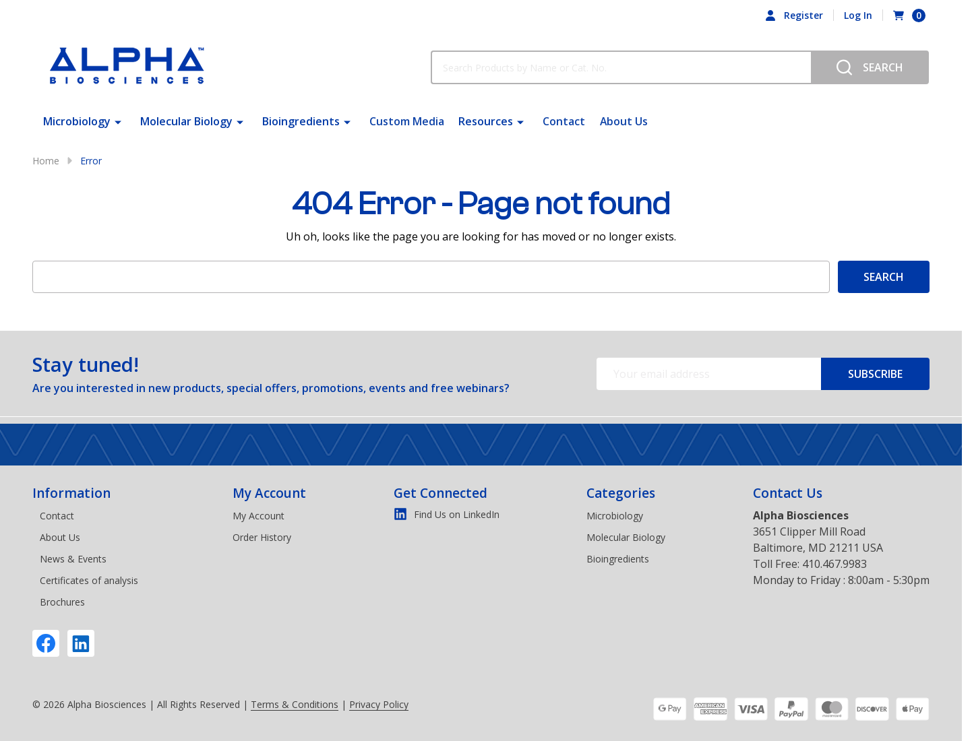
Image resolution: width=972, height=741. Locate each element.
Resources (485, 121)
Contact (563, 121)
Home (45, 160)
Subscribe (875, 373)
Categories (620, 493)
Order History (262, 537)
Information (71, 493)
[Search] (870, 67)
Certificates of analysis (89, 580)
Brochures (62, 601)
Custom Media (406, 121)
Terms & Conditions (294, 704)
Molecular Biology (186, 121)
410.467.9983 (834, 563)
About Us (622, 121)
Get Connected (440, 493)
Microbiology (77, 121)
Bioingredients (301, 121)
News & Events (73, 558)
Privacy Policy (378, 704)
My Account (269, 493)
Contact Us (787, 493)
